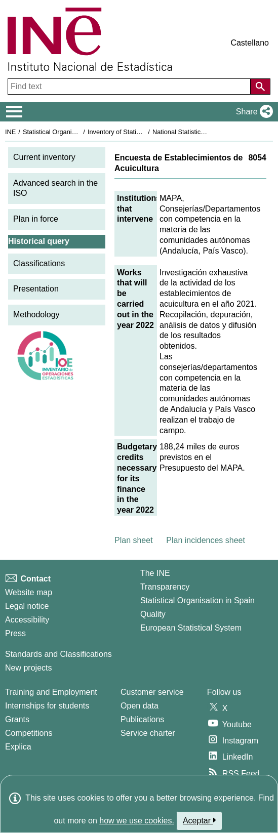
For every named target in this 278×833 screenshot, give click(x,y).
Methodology (36, 314)
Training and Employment (51, 692)
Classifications (39, 263)
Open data (139, 705)
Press (15, 633)
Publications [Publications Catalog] (142, 719)
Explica (18, 746)
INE (10, 132)
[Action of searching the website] (260, 86)
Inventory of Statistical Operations (136, 132)
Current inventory (44, 157)
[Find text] (130, 86)
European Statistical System (191, 627)
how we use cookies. (136, 820)
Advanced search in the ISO (55, 188)
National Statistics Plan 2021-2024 (202, 132)
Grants (17, 719)
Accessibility (27, 619)
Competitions (28, 733)
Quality (153, 614)
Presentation (36, 288)
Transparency (164, 586)
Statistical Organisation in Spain (68, 132)
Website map (28, 592)
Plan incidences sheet (205, 540)
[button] (252, 112)
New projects (28, 667)
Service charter (148, 733)
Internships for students (47, 705)
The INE (155, 573)
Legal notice (27, 606)
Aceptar (199, 820)
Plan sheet (133, 540)
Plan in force (35, 219)
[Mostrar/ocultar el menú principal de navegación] (14, 112)
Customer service (152, 692)
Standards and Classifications (58, 654)
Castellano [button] (249, 42)
